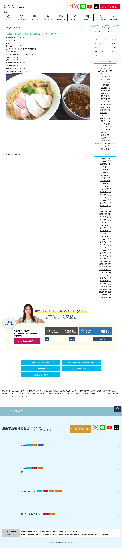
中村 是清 (103, 140)
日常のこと (103, 68)
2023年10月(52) (105, 244)
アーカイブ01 (104, 104)
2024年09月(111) (105, 214)
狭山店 (103, 79)
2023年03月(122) (105, 264)
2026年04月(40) (105, 161)
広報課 (103, 138)
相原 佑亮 (103, 115)
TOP (117, 417)
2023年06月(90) (105, 256)
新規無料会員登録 (28, 341)
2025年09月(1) (105, 181)
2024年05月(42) (105, 225)
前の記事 (9, 28)
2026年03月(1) (105, 164)
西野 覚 (103, 93)
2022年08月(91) (105, 283)
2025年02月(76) (105, 200)
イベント (103, 76)
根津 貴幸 (103, 110)
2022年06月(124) (105, 289)
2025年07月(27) (105, 186)
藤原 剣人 (103, 118)
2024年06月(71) (105, 222)
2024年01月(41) (105, 236)
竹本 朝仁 (103, 124)
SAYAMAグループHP (40, 380)
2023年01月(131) (105, 270)
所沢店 (103, 82)
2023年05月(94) (105, 258)
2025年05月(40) (105, 192)
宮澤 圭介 (103, 107)
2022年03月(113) (105, 297)
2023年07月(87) (105, 253)
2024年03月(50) (105, 231)
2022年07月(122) (105, 286)
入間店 (103, 85)
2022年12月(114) (105, 272)
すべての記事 (102, 65)
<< (100, 28)
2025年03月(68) (105, 197)
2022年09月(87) (105, 281)
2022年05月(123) (105, 292)
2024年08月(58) (105, 217)
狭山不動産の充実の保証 (40, 364)
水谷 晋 (103, 132)
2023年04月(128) (105, 261)
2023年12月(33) (105, 239)
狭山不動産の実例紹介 (41, 372)
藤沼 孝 (103, 88)
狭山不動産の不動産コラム (81, 372)
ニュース (103, 74)
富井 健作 (103, 99)
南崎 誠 (103, 135)
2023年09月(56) (105, 247)
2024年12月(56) (105, 206)
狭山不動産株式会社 (59, 546)
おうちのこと (103, 71)
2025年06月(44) (105, 189)
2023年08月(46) (105, 250)
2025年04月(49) (105, 194)
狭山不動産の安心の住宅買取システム (81, 364)
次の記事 (17, 28)
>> (110, 28)
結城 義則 (103, 90)
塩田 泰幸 (103, 129)
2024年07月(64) (105, 219)
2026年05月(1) (105, 158)
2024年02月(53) (105, 233)
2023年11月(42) (105, 242)
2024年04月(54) (105, 228)
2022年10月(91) (105, 278)
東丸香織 (104, 149)
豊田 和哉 (103, 96)
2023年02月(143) (105, 267)
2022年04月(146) (105, 294)
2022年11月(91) (105, 275)
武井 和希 (103, 121)
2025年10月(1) (105, 178)
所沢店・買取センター (33, 495)
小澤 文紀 (103, 113)
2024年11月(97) (105, 208)
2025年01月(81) (105, 203)
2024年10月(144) (105, 211)
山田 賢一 (103, 101)
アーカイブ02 (103, 126)
